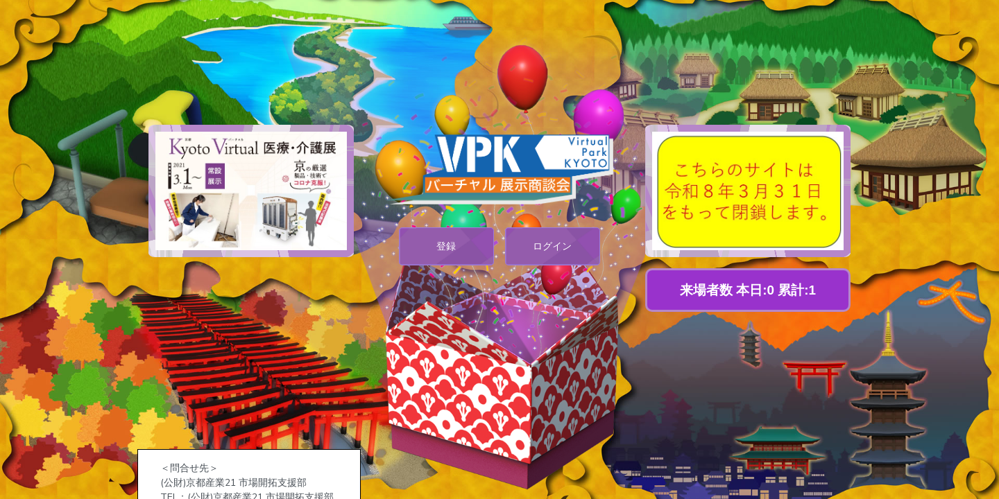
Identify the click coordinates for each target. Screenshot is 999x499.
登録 (446, 246)
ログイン (552, 246)
